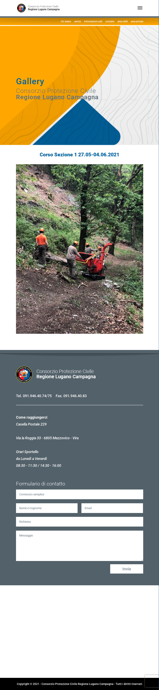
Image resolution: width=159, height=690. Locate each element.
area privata (137, 21)
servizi (77, 21)
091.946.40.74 (34, 396)
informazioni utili (93, 21)
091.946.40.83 (75, 396)
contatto (109, 21)
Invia (126, 568)
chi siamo (66, 21)
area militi (122, 21)
